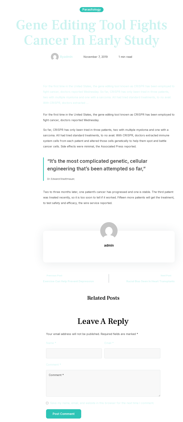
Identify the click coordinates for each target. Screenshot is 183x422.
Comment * (53, 364)
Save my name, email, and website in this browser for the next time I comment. (102, 403)
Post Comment (64, 414)
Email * (109, 343)
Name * (51, 343)
